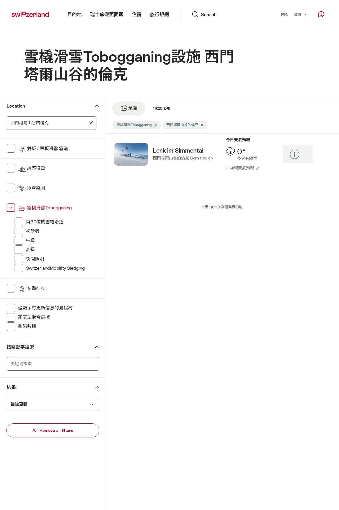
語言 (300, 14)
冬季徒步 (31, 288)
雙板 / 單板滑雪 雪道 (43, 148)
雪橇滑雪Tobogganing (45, 207)
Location (16, 106)
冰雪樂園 (31, 188)
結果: (12, 387)
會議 (284, 14)
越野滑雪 (31, 168)
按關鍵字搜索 (20, 347)
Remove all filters (53, 430)
